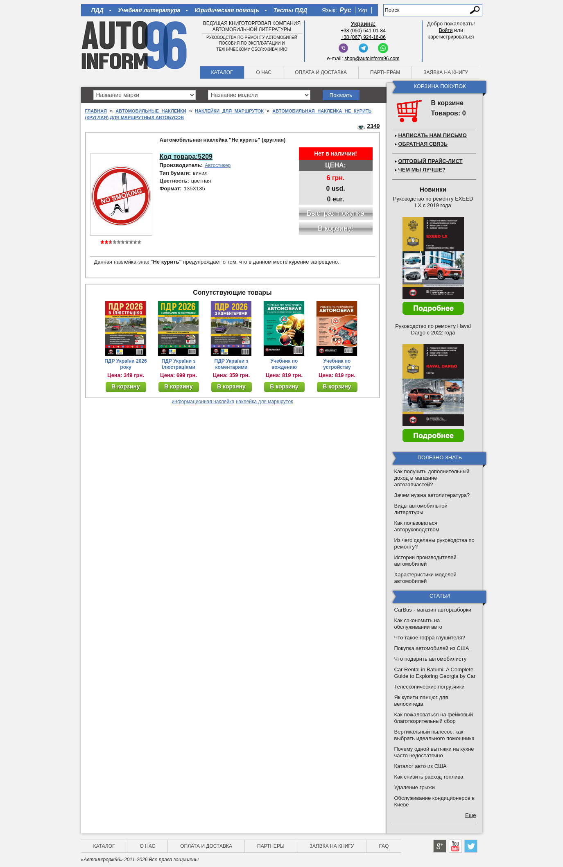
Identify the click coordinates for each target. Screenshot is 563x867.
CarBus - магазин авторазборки (433, 610)
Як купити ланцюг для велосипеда (421, 700)
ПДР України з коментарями (232, 364)
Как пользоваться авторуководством (416, 526)
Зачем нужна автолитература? (432, 495)
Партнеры (271, 846)
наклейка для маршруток (264, 401)
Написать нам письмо (432, 135)
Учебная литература (149, 10)
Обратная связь (423, 144)
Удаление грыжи (414, 787)
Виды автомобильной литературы (421, 509)
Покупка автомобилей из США (431, 648)
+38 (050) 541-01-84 (363, 31)
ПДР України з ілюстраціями (179, 364)
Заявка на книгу (445, 72)
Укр (362, 10)
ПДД (97, 10)
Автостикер (218, 165)
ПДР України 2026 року (125, 364)
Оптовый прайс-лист (430, 161)
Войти (446, 30)
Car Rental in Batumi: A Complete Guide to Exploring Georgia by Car (435, 672)
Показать (341, 95)
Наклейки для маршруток (229, 110)
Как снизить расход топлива (429, 777)
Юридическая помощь (226, 10)
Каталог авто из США (420, 766)
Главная (96, 110)
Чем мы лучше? (421, 170)
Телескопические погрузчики (429, 687)
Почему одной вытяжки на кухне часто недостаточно (434, 752)
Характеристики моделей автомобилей (425, 577)
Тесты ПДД (290, 10)
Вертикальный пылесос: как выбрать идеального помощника (434, 735)
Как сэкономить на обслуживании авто (418, 623)
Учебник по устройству (336, 364)
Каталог (222, 72)
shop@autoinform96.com (371, 58)
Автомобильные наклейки (150, 110)
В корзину (125, 386)
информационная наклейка (203, 401)
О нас (263, 72)
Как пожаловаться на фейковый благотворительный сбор (433, 717)
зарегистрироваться (451, 37)
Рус (345, 10)
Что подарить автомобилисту (430, 659)
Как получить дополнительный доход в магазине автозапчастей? (432, 478)
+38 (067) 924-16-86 (363, 37)
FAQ (384, 846)
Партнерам (385, 72)
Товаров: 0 (448, 113)
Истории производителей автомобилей (425, 560)
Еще (470, 815)
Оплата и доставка (321, 72)
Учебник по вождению (284, 364)
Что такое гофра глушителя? (429, 637)
